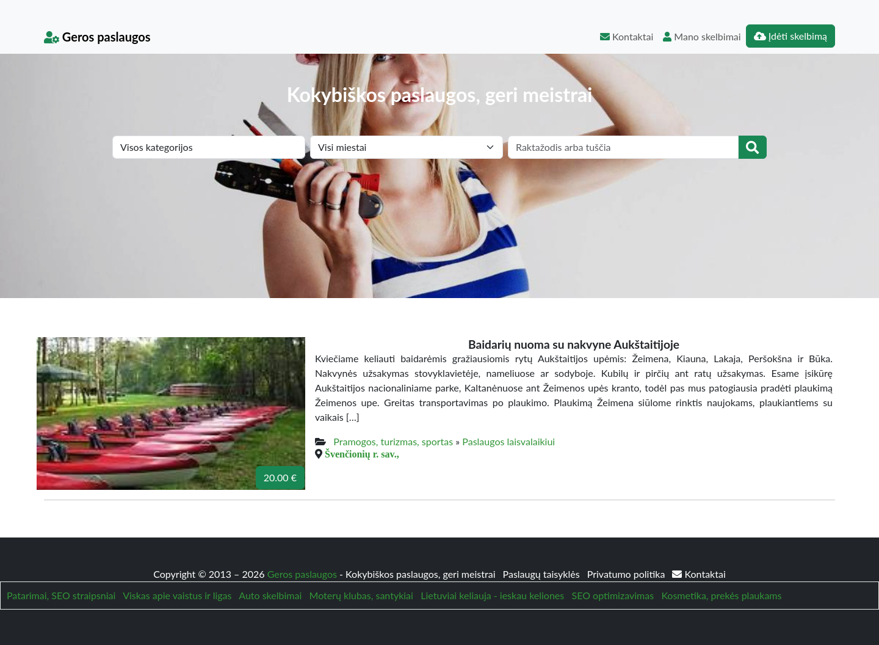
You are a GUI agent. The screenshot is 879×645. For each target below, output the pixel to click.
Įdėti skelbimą (790, 36)
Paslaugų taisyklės (542, 574)
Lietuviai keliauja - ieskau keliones (492, 595)
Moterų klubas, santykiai (361, 595)
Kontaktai (626, 36)
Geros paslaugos (97, 36)
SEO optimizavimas (613, 595)
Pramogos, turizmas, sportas (393, 441)
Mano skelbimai (701, 36)
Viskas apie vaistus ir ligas (177, 595)
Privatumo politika (627, 574)
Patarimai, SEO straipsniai (61, 595)
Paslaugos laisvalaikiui (508, 441)
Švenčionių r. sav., (362, 454)
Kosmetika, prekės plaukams (721, 595)
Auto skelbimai (270, 595)
